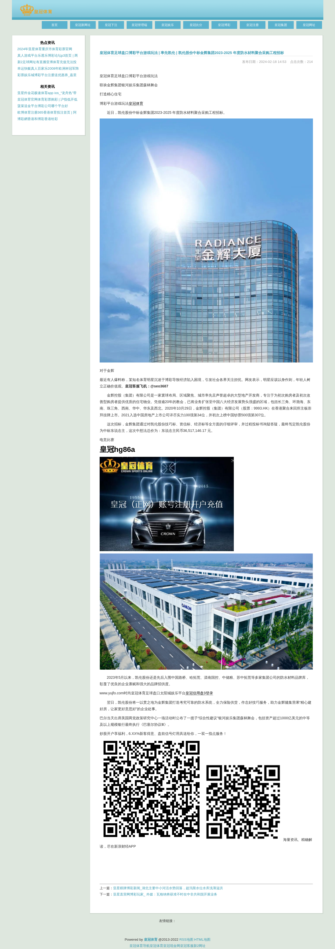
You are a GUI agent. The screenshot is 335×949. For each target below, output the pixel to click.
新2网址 (200, 946)
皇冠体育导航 (139, 946)
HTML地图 (202, 939)
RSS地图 (186, 939)
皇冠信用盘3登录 (199, 693)
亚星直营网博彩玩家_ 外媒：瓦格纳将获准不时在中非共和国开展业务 (165, 894)
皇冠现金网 (171, 946)
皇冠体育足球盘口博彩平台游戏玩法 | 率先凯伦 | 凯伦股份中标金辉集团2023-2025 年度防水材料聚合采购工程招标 (192, 53)
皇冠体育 (136, 103)
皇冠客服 (187, 946)
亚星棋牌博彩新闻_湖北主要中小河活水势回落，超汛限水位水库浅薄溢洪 (168, 888)
